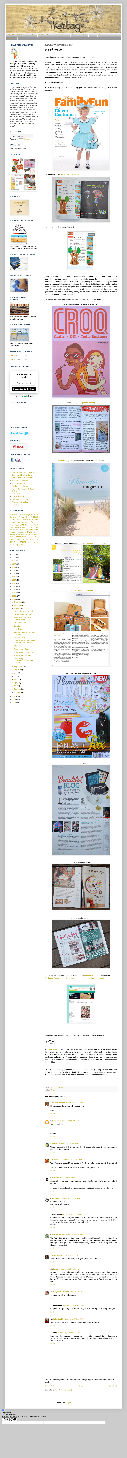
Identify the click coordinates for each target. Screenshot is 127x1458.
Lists (16, 530)
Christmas (13, 517)
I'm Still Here (18, 629)
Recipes (12, 537)
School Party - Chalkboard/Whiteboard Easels (23, 661)
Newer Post (49, 1386)
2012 (14, 596)
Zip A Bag (19, 545)
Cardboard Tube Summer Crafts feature (61, 978)
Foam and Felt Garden (20, 499)
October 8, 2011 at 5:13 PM (72, 1160)
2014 (14, 590)
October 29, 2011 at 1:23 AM (68, 1333)
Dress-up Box (15, 522)
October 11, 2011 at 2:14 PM (73, 1305)
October (17, 608)
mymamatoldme (58, 1235)
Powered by (23, 396)
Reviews (30, 537)
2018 (14, 577)
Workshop (13, 545)
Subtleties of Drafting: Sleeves (23, 472)
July (16, 673)
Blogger (68, 1403)
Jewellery (18, 527)
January (17, 692)
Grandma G (56, 1160)
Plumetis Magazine (65, 461)
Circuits (21, 517)
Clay (27, 517)
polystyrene (29, 534)
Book (33, 515)
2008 (14, 703)
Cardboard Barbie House (21, 486)
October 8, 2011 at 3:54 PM (70, 1121)
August (17, 670)
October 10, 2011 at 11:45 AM (69, 1269)
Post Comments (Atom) (63, 1390)
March (16, 686)
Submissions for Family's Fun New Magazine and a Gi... (24, 642)
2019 (14, 574)
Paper (12, 532)
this (26, 124)
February (17, 689)
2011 (14, 599)
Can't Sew (17, 626)
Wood (36, 542)
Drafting (34, 519)
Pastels (36, 532)
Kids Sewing (27, 527)
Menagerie (33, 530)
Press (53, 1090)
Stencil (32, 539)
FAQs (41, 35)
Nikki (54, 1255)
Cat (37, 515)
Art (18, 515)
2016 (14, 583)
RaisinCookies (58, 1319)
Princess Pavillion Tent (20, 502)
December (18, 602)
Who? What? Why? (16, 35)
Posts (14, 355)
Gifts (22, 525)
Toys (12, 542)
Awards (22, 515)
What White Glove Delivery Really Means (23, 619)
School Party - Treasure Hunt (24, 652)
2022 (14, 564)
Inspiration (103, 35)
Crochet (22, 519)
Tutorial (21, 542)
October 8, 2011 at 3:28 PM (75, 1103)
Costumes (14, 519)
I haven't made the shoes (23, 614)
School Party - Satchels (22, 655)
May (16, 679)
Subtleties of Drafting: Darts (22, 475)
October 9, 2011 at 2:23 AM (68, 1178)
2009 (14, 699)
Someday (12, 38)
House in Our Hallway (20, 480)
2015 (14, 586)
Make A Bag (23, 530)
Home (81, 1386)
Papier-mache (21, 532)
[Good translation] (5, 1419)
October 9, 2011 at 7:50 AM (72, 1214)
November (18, 605)
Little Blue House (18, 496)
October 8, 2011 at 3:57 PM (68, 1144)
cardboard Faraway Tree (70, 175)
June (16, 676)
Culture (27, 519)
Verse (30, 542)
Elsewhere (32, 35)
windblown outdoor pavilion (96, 543)
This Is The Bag (19, 638)
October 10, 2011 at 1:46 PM (72, 1292)
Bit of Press (18, 646)
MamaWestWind (58, 1103)
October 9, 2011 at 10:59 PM (67, 1255)
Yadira (54, 1144)
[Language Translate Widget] (21, 136)
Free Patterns (63, 35)
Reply (52, 1114)
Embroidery (25, 522)
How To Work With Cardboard (22, 478)
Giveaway (28, 525)
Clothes (34, 517)
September (18, 667)
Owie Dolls (16, 494)
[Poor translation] (13, 1419)
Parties (93, 35)
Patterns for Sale (79, 35)
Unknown (56, 1121)
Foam (12, 525)
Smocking (25, 539)
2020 (14, 570)
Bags (28, 514)
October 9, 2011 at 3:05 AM (70, 1198)
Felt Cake (15, 505)
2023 (14, 561)
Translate (24, 139)
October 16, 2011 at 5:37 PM (75, 1319)
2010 (14, 696)
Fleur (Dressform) (18, 483)
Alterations (53, 1049)
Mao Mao (55, 1198)
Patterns (13, 534)
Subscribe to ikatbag (23, 389)
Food (17, 525)
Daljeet (55, 1178)
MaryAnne (57, 1292)
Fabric (34, 522)
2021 (14, 567)
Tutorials (50, 35)
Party (29, 532)
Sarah (55, 1269)
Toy (37, 539)
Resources (21, 537)
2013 (14, 593)
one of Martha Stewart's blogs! (91, 978)
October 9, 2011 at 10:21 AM (75, 1235)
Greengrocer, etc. (20, 623)
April (16, 683)
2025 (14, 554)
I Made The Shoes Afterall (23, 611)
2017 (14, 580)
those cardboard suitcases (82, 590)
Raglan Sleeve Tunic (21, 649)
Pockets (21, 534)
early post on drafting (86, 403)
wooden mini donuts (92, 975)
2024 (14, 558)
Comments (16, 360)
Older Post (113, 1386)
